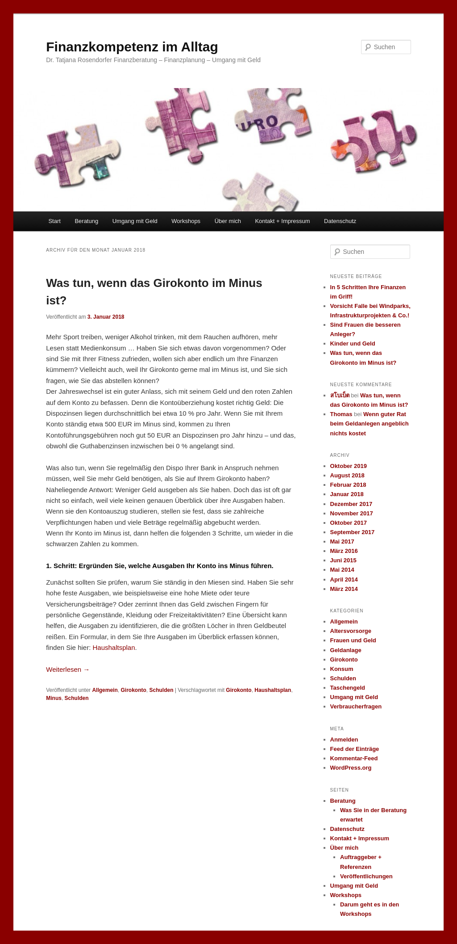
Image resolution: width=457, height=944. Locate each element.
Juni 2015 (343, 560)
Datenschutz (340, 221)
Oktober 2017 (348, 522)
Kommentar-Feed (354, 758)
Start (54, 221)
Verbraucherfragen (356, 706)
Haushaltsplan (113, 647)
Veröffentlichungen (366, 876)
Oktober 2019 (348, 466)
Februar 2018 (348, 484)
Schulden (161, 690)
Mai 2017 (342, 541)
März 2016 (344, 551)
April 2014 (344, 579)
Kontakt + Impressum (282, 221)
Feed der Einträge (354, 749)
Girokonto (133, 690)
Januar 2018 (347, 494)
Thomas (341, 414)
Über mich (228, 221)
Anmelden (344, 739)
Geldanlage (345, 650)
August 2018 (347, 475)
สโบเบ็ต (339, 395)
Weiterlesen (68, 669)
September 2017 (352, 532)
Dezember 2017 (351, 504)
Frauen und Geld (353, 640)
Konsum (341, 669)
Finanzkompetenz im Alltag (132, 46)
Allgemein (104, 690)
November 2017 (351, 513)
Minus (54, 698)
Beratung (86, 221)
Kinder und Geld (352, 343)
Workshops (185, 221)
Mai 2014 (342, 569)
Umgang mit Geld (135, 221)
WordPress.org (351, 767)
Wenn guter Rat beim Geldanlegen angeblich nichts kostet (369, 423)
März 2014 (344, 589)
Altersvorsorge (350, 631)
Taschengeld (348, 687)
